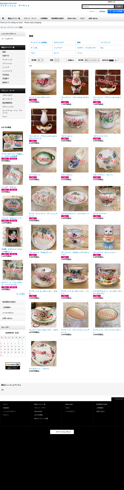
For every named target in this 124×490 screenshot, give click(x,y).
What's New (69, 404)
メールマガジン (8, 313)
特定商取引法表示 (9, 302)
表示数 (34, 60)
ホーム (5, 404)
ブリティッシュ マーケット (15, 5)
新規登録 (102, 11)
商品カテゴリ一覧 (39, 404)
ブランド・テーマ (39, 408)
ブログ (67, 408)
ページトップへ (119, 399)
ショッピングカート (9, 411)
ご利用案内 (6, 307)
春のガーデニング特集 (41, 418)
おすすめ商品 (38, 415)
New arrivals (38, 411)
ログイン (92, 11)
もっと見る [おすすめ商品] (20, 294)
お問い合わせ (7, 318)
